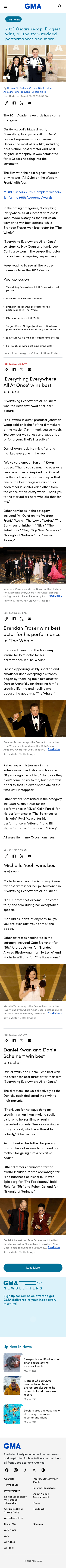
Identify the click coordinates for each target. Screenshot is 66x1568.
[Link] (6, 103)
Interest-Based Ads (44, 1487)
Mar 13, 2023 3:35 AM (15, 850)
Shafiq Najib (39, 91)
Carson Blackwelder (40, 88)
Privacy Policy (12, 1490)
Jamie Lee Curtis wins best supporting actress (32, 337)
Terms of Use (11, 1484)
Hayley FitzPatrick (17, 88)
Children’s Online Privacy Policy (13, 1510)
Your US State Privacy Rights (45, 1480)
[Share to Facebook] (14, 103)
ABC (6, 1535)
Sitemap (38, 1524)
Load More (33, 1267)
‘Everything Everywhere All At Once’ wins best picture (32, 288)
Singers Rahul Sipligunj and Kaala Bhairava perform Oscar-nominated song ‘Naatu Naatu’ (33, 327)
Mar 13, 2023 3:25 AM (15, 1034)
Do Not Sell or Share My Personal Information (15, 1500)
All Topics (9, 1547)
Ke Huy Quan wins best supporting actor (29, 345)
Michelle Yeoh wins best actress (24, 298)
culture (13, 19)
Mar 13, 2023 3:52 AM (15, 363)
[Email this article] (29, 103)
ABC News (10, 1529)
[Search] (60, 6)
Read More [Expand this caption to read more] (55, 596)
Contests (9, 1478)
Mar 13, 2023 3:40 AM (15, 612)
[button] (5, 6)
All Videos (9, 1541)
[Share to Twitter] (22, 103)
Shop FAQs (10, 1524)
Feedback (39, 1508)
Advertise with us (13, 1518)
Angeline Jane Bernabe (17, 91)
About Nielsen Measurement (41, 1495)
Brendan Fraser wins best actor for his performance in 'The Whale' (28, 308)
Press (36, 1503)
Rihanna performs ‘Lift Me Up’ (23, 318)
